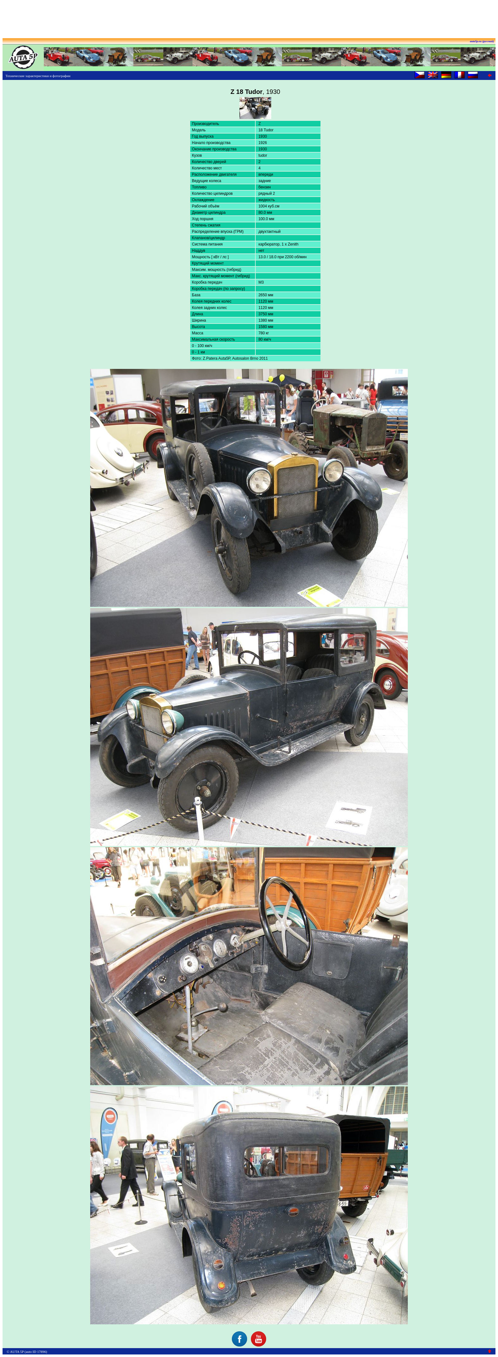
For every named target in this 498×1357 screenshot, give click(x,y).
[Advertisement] (249, 17)
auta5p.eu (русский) (482, 41)
